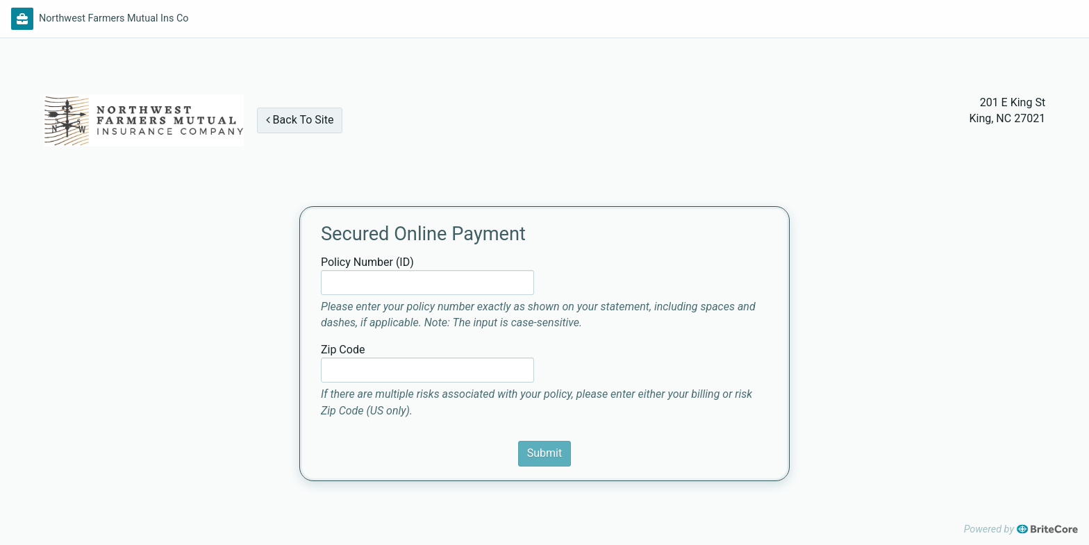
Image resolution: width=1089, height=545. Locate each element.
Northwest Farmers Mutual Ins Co (114, 18)
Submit (544, 453)
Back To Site (300, 119)
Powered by (1021, 528)
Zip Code (343, 349)
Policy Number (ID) (367, 262)
